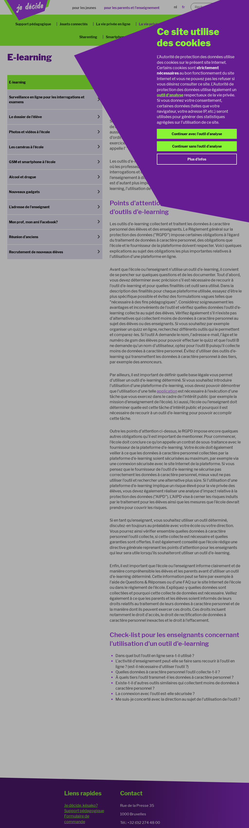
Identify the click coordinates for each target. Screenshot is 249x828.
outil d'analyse (170, 95)
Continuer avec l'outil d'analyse (197, 134)
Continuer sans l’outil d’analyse (197, 146)
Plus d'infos (196, 159)
